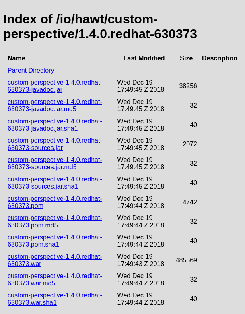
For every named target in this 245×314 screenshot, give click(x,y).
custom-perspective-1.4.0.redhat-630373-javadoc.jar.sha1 (55, 125)
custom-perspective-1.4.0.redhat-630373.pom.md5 (55, 221)
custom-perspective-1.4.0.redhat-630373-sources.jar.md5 (55, 163)
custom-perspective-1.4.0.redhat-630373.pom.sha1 (55, 241)
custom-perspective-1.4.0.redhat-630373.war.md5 (55, 279)
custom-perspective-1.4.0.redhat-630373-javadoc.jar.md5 (55, 105)
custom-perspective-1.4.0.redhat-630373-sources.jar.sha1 (55, 183)
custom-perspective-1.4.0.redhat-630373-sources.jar (55, 144)
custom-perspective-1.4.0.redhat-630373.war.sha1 (55, 299)
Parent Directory (31, 70)
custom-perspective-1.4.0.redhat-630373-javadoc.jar (55, 86)
